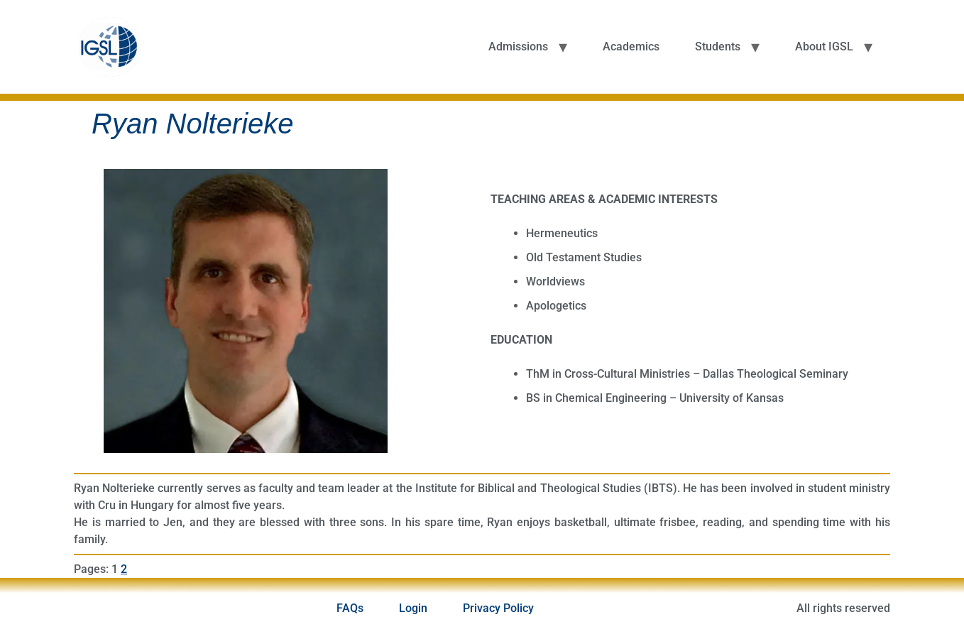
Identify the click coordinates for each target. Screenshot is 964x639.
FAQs (349, 608)
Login (413, 608)
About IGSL (824, 46)
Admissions (518, 46)
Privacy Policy (498, 608)
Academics (631, 46)
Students (717, 46)
